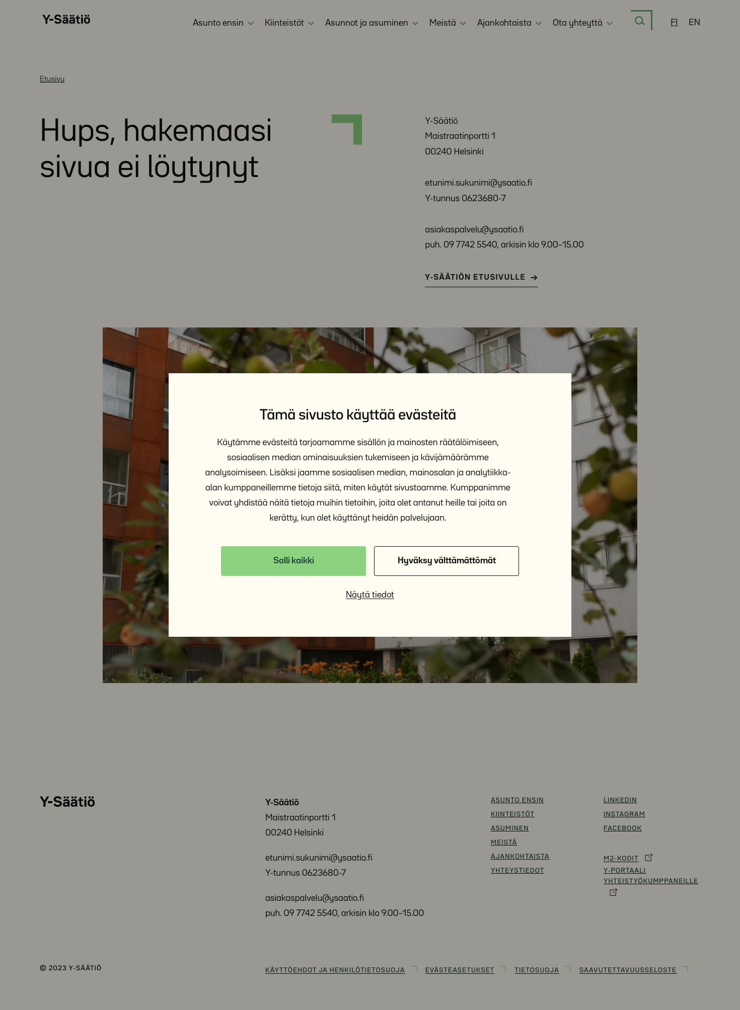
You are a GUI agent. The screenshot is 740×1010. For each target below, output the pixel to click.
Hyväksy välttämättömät (447, 561)
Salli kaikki (293, 561)
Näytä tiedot (370, 595)
